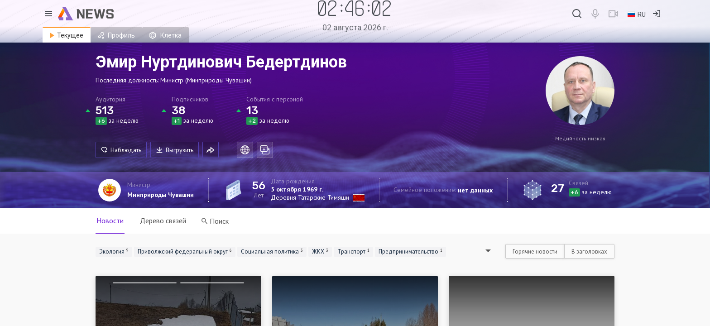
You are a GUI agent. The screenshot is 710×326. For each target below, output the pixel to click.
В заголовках (589, 251)
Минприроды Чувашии (160, 195)
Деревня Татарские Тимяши (310, 197)
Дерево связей (163, 220)
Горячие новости (535, 251)
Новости (110, 220)
